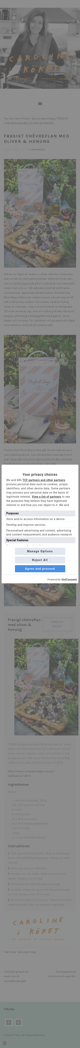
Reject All (40, 560)
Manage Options (40, 551)
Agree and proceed (40, 568)
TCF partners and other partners (43, 480)
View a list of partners (46, 496)
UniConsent (69, 579)
